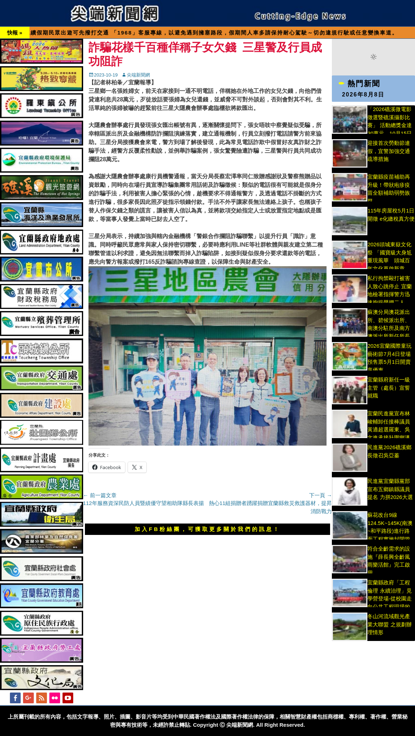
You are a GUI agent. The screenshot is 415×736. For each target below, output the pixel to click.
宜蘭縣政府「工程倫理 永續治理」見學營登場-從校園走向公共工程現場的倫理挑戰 (389, 598)
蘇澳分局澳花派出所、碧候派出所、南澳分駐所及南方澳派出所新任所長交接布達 (388, 328)
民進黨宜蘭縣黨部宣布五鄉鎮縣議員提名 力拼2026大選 (390, 489)
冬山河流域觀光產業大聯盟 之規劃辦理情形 (389, 624)
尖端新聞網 (138, 75)
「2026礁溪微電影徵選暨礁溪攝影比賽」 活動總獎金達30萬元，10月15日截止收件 (389, 125)
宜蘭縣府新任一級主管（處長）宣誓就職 (388, 388)
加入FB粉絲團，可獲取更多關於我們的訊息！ (207, 529)
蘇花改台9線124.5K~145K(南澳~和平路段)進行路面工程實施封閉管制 (389, 531)
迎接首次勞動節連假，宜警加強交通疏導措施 (388, 151)
